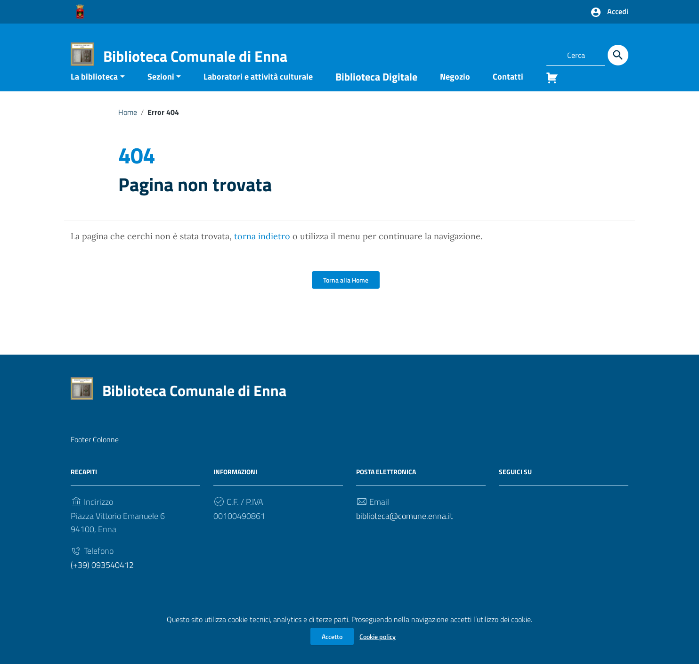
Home (127, 126)
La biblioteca (94, 90)
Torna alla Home (345, 295)
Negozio (455, 90)
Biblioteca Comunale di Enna (195, 56)
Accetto (332, 636)
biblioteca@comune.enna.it (404, 530)
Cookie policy (377, 636)
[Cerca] (618, 55)
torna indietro (262, 250)
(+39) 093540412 (102, 579)
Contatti (508, 90)
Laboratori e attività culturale (258, 90)
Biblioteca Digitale (376, 90)
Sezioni (160, 90)
